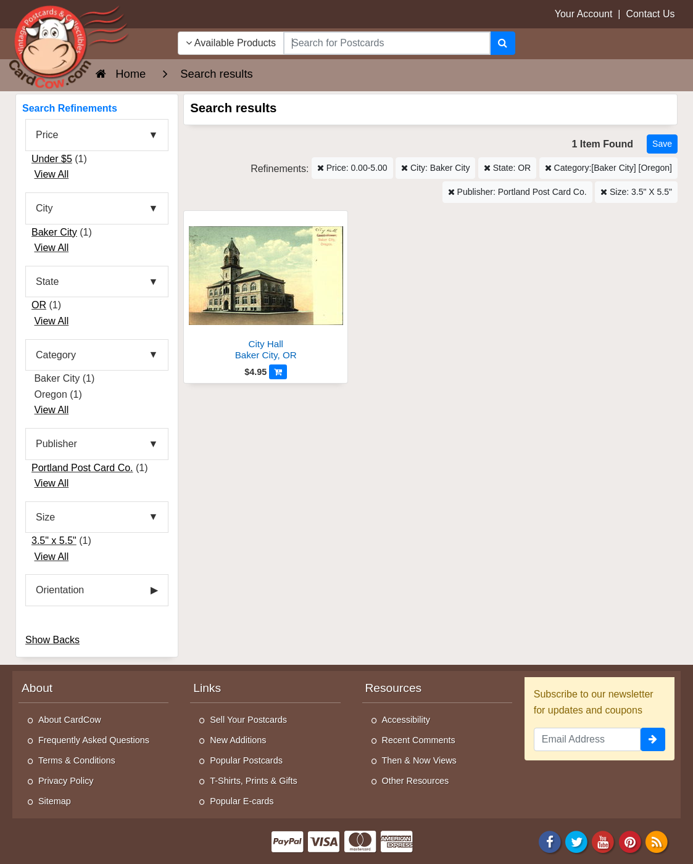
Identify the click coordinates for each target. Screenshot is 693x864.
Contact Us (650, 14)
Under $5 (51, 159)
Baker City (54, 232)
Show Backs (52, 640)
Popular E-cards (241, 801)
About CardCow (69, 720)
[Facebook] (550, 841)
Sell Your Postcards (248, 720)
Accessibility (406, 720)
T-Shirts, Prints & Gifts (253, 781)
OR (38, 305)
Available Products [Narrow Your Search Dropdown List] (231, 43)
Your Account (584, 14)
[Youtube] (603, 841)
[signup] (653, 739)
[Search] (502, 43)
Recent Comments (418, 740)
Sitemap (54, 801)
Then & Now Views (419, 760)
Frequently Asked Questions (93, 740)
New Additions (238, 740)
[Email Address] (587, 739)
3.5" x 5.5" (54, 540)
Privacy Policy (66, 781)
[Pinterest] (630, 841)
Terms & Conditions (76, 760)
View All (51, 174)
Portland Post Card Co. (82, 468)
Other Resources (415, 781)
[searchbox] (387, 43)
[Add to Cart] (278, 371)
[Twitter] (576, 841)
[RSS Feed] (657, 841)
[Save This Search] (662, 144)
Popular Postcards (246, 760)
